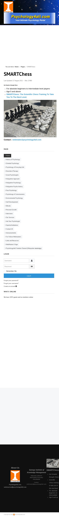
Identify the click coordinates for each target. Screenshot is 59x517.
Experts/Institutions (12, 225)
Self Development (12, 202)
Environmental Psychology (14, 198)
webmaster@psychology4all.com (36, 484)
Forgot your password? (11, 280)
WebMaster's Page (12, 244)
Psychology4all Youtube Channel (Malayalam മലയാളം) (23, 248)
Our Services (10, 217)
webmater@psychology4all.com (27, 140)
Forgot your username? (11, 283)
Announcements (11, 233)
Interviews (9, 213)
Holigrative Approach (12, 179)
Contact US (9, 229)
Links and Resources (12, 240)
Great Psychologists (12, 175)
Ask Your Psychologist (13, 221)
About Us (15, 467)
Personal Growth (11, 210)
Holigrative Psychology (13, 183)
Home (8, 156)
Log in (29, 276)
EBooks (8, 206)
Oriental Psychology (12, 163)
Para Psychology (11, 190)
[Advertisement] (19, 41)
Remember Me (11, 271)
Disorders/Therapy (12, 171)
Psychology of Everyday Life (15, 167)
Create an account (10, 286)
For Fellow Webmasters (13, 237)
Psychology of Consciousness (15, 194)
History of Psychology (13, 159)
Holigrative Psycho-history (14, 186)
